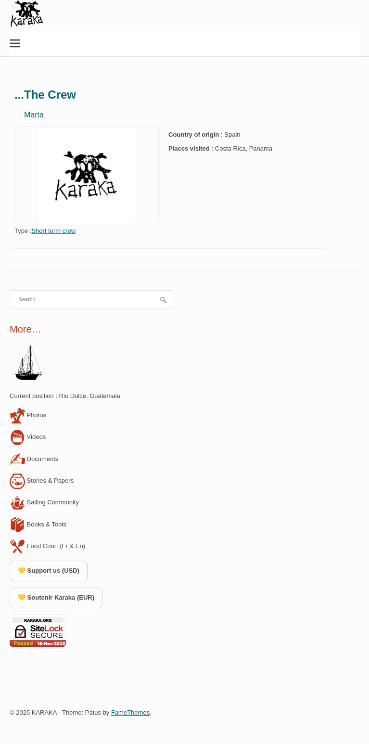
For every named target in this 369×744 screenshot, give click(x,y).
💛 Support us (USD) (48, 570)
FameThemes (130, 712)
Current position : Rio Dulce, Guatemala (65, 395)
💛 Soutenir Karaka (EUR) (56, 597)
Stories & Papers (42, 480)
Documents (34, 458)
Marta (34, 115)
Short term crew (53, 230)
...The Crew (45, 94)
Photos (28, 415)
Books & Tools (38, 524)
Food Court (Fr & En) (47, 546)
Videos (28, 436)
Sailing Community (44, 502)
